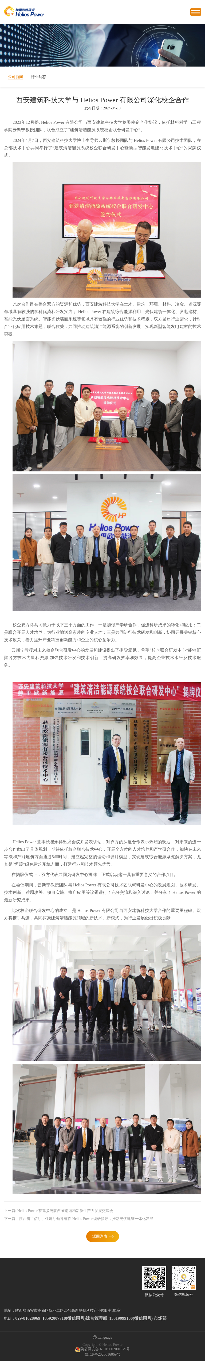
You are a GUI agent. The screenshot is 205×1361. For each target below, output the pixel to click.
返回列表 (99, 1236)
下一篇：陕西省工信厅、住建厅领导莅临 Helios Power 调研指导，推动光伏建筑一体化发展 (78, 1219)
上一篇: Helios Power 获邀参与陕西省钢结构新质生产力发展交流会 (58, 1211)
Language (102, 1338)
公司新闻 (15, 77)
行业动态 (38, 77)
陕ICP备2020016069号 (102, 1354)
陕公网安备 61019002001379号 (102, 1349)
